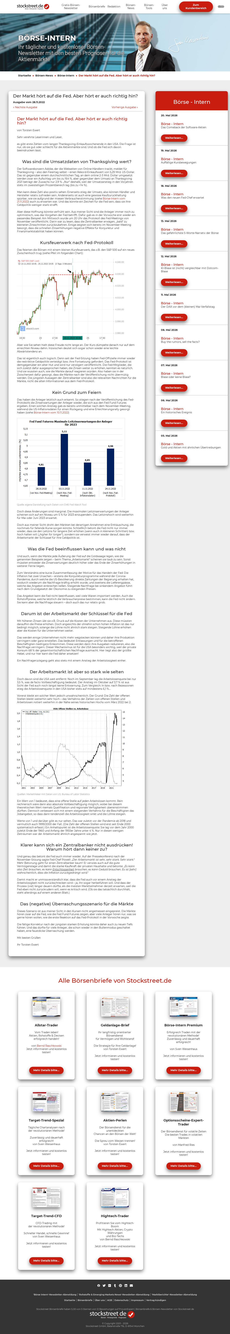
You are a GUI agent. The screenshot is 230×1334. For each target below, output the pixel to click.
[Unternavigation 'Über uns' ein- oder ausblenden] (164, 7)
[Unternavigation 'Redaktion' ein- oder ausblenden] (113, 7)
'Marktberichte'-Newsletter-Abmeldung (174, 1294)
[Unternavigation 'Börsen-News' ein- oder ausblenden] (131, 7)
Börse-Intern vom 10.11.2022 (51, 412)
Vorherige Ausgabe (124, 107)
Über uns (100, 1300)
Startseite (24, 75)
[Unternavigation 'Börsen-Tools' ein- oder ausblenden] (149, 7)
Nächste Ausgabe (26, 107)
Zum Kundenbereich (196, 6)
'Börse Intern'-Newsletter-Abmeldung (54, 1294)
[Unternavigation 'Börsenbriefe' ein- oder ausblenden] (97, 7)
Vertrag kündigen (156, 1300)
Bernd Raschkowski (49, 1045)
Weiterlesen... (174, 138)
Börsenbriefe (85, 1300)
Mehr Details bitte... (46, 1070)
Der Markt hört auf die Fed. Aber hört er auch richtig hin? (117, 75)
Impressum (137, 1300)
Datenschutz (121, 1300)
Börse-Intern (65, 75)
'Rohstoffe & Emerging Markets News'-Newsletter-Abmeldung (114, 1294)
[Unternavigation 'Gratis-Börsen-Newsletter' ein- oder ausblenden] (71, 7)
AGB (109, 1300)
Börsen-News (44, 75)
